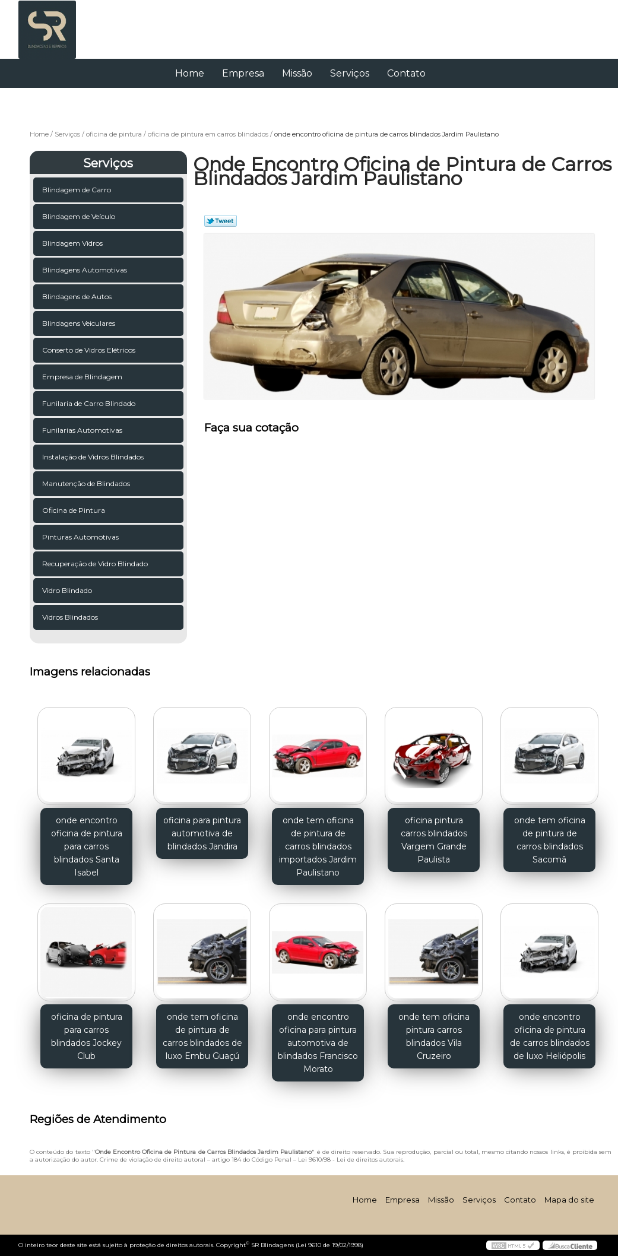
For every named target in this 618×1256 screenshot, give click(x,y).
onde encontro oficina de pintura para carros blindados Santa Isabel (86, 846)
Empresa (243, 73)
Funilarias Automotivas (83, 430)
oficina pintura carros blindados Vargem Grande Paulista (434, 840)
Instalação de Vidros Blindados (93, 456)
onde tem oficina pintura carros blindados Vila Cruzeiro (434, 1036)
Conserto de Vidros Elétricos (89, 349)
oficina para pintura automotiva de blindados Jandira (202, 833)
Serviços (349, 73)
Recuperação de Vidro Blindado (96, 563)
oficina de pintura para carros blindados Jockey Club (86, 1036)
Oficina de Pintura (74, 510)
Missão (297, 73)
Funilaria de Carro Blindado (89, 403)
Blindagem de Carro (77, 189)
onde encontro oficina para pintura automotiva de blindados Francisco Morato (318, 1042)
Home (189, 73)
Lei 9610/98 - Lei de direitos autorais (350, 1159)
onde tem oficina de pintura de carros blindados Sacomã (549, 840)
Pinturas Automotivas (81, 536)
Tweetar (220, 221)
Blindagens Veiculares (79, 323)
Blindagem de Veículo (79, 216)
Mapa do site (569, 1199)
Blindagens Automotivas (85, 269)
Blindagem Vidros (73, 243)
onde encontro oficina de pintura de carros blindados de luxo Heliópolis (550, 1036)
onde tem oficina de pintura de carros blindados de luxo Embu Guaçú (202, 1036)
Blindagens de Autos (77, 296)
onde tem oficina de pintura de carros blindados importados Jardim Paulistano (318, 846)
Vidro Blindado (68, 590)
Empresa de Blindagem (83, 376)
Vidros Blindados (71, 617)
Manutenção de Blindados (87, 483)
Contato (406, 73)
